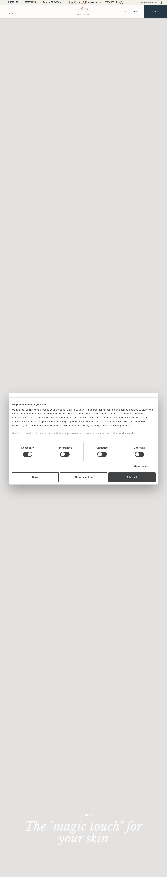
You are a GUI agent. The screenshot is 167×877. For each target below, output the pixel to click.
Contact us (155, 11)
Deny (35, 477)
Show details (141, 466)
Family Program (52, 2)
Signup (98, 2)
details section (127, 433)
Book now (131, 12)
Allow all (132, 477)
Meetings (30, 2)
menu (11, 13)
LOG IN (91, 2)
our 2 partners (30, 409)
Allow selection (83, 477)
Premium (13, 2)
